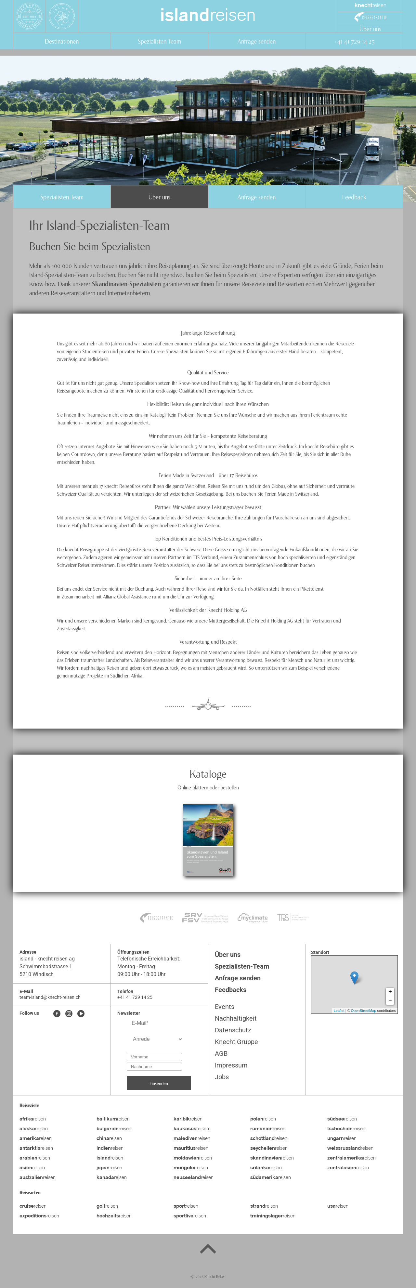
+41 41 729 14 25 (354, 40)
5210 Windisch (37, 974)
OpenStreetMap (363, 1011)
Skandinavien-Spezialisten (126, 283)
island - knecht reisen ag (47, 959)
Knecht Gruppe (236, 1042)
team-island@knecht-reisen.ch (50, 997)
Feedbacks (230, 990)
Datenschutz (233, 1030)
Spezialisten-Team (159, 40)
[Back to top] (208, 1250)
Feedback (354, 196)
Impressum (231, 1065)
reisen (207, 16)
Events (224, 1007)
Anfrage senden (257, 40)
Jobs (222, 1077)
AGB (221, 1053)
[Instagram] (68, 1014)
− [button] (390, 1000)
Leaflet (339, 1011)
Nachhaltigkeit (236, 1018)
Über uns (370, 28)
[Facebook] (56, 1014)
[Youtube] (80, 1014)
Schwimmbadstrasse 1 (46, 966)
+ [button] (390, 992)
